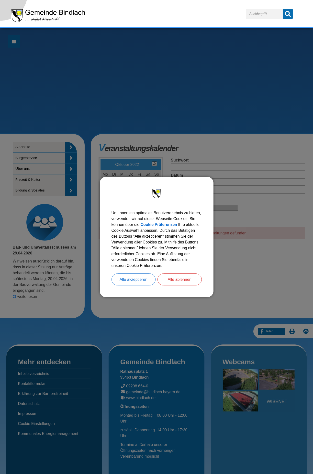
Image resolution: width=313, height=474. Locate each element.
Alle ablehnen (179, 279)
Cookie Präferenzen (159, 224)
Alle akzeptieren (133, 279)
